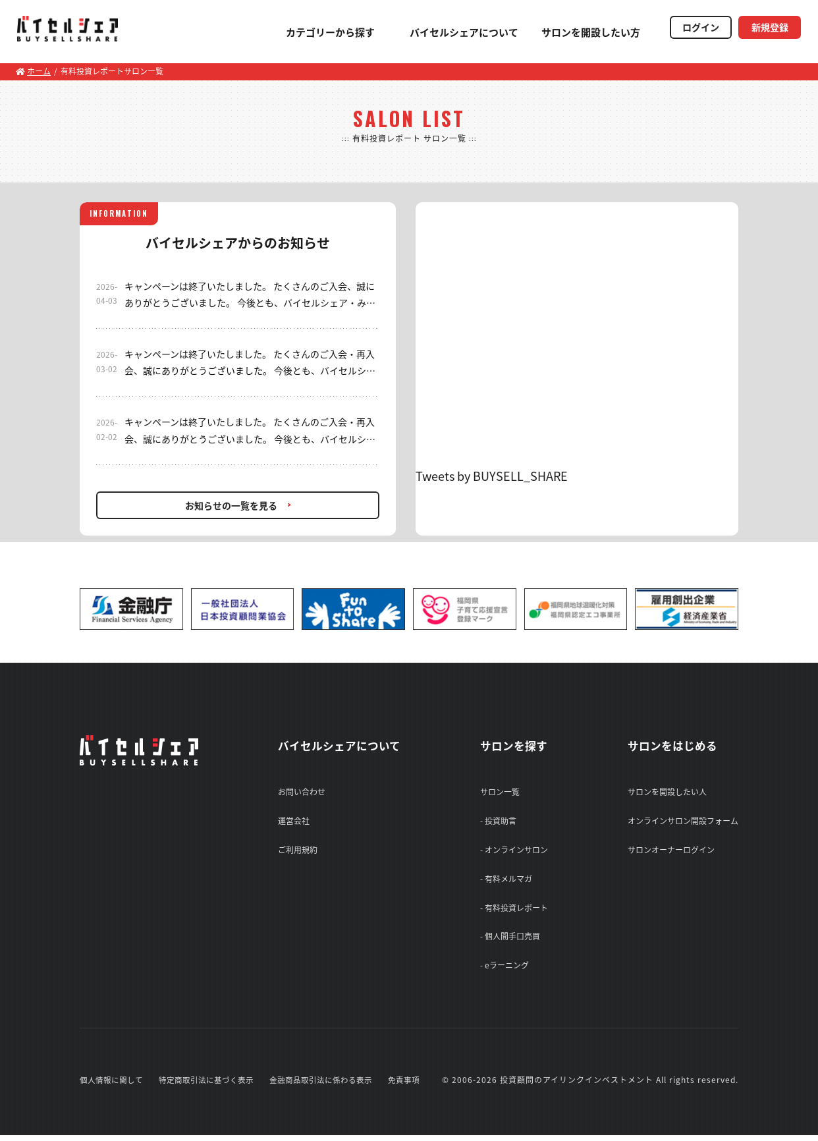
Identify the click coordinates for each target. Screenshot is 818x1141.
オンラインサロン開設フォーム (683, 821)
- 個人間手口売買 (510, 941)
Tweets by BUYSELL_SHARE (492, 476)
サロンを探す (515, 745)
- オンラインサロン (514, 851)
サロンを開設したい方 (578, 32)
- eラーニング (504, 970)
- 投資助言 (498, 821)
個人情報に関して (111, 1086)
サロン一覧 (500, 792)
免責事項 (404, 1086)
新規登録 (766, 28)
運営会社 (290, 821)
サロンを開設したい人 (667, 792)
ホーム (33, 71)
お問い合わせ (298, 792)
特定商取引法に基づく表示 (206, 1086)
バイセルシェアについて (451, 32)
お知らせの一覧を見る (231, 505)
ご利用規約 (294, 851)
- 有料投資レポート (514, 911)
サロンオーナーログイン (671, 851)
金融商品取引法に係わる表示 (320, 1086)
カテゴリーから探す (317, 32)
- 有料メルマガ (506, 881)
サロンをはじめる (675, 745)
